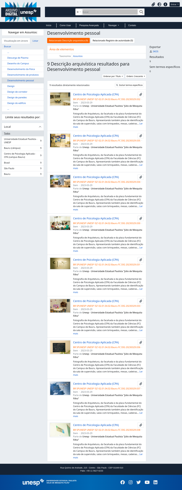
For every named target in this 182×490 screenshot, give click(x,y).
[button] (153, 4)
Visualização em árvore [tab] (16, 40)
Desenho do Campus (18, 63)
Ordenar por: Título (112, 76)
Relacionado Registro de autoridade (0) (113, 40)
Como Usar (65, 25)
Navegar (112, 25)
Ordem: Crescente (134, 76)
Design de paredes (17, 97)
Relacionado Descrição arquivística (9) (68, 40)
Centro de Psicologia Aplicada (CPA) (96, 94)
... (8, 52)
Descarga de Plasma (17, 57)
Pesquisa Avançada (89, 25)
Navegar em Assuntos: (22, 32)
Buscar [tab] (7, 46)
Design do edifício (16, 103)
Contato (132, 25)
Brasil (22, 163)
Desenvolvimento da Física (21, 69)
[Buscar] (110, 11)
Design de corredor (17, 91)
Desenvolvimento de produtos (23, 74)
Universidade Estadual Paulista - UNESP (22, 141)
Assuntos (78, 56)
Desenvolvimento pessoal (20, 80)
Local (7, 127)
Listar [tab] (35, 40)
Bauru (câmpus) (22, 148)
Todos (7, 133)
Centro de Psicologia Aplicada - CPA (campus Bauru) (22, 155)
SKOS (154, 51)
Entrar (174, 4)
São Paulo (22, 169)
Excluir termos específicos (129, 85)
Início (48, 25)
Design (11, 86)
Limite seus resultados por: (22, 117)
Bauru (22, 174)
